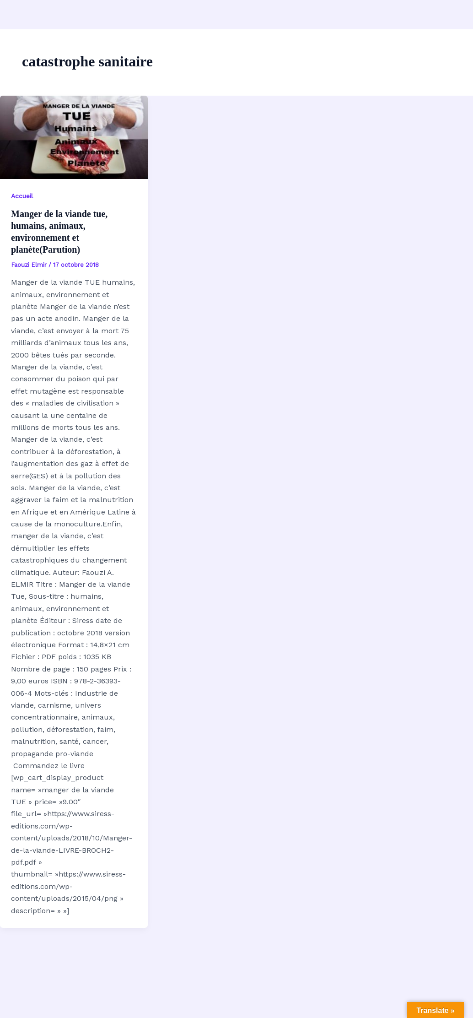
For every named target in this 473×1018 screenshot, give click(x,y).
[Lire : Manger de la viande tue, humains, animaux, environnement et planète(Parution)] (74, 137)
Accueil (22, 196)
